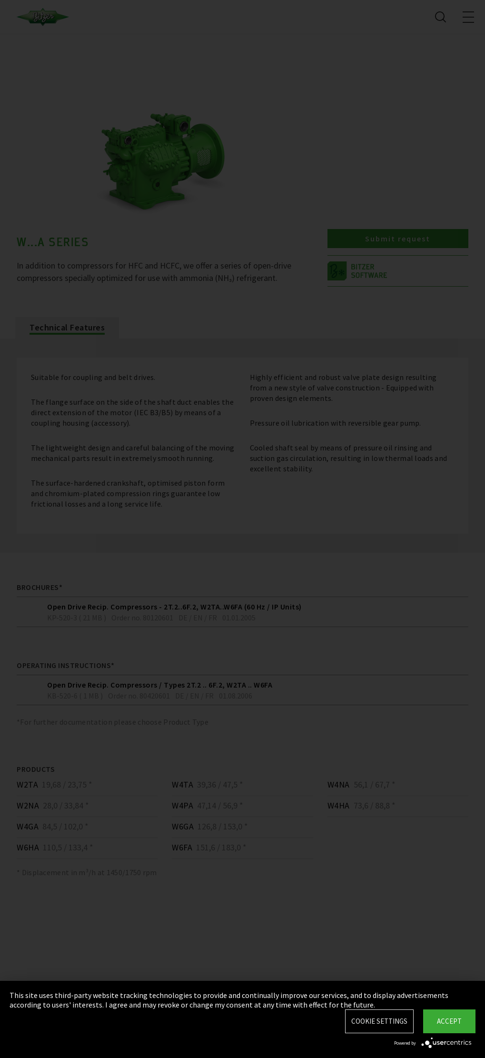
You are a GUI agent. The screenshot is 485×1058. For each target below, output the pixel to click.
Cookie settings (379, 1021)
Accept (449, 1021)
